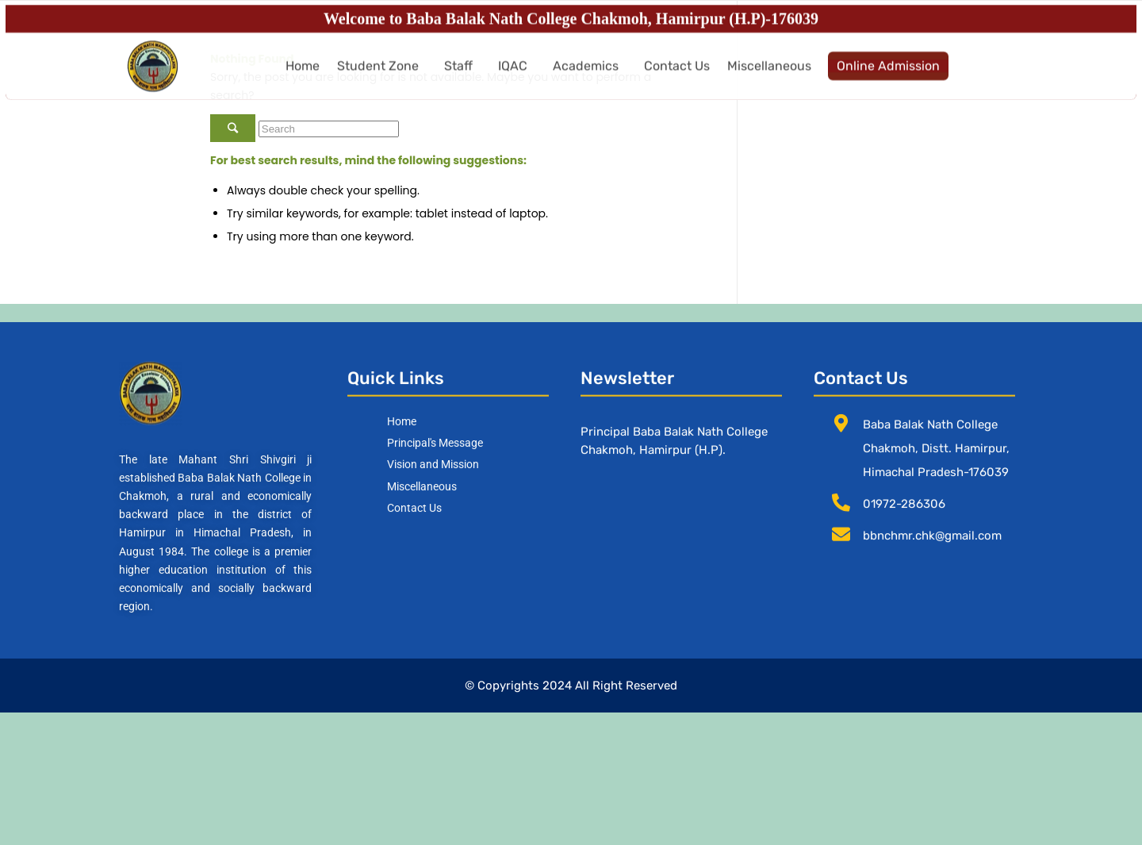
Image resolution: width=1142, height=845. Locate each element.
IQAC (512, 75)
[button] (381, 75)
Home (303, 75)
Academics (586, 75)
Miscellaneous (769, 75)
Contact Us (677, 75)
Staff (458, 75)
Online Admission (888, 75)
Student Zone (378, 75)
